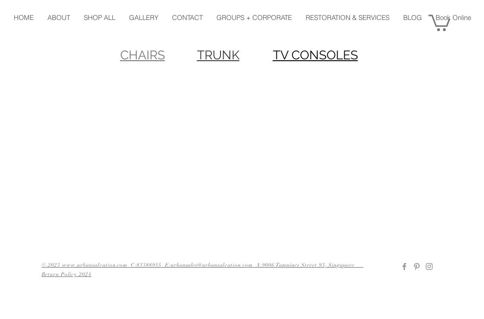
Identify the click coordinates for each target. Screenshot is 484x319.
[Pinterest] (416, 266)
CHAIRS (142, 55)
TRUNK (218, 55)
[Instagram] (429, 266)
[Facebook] (404, 266)
